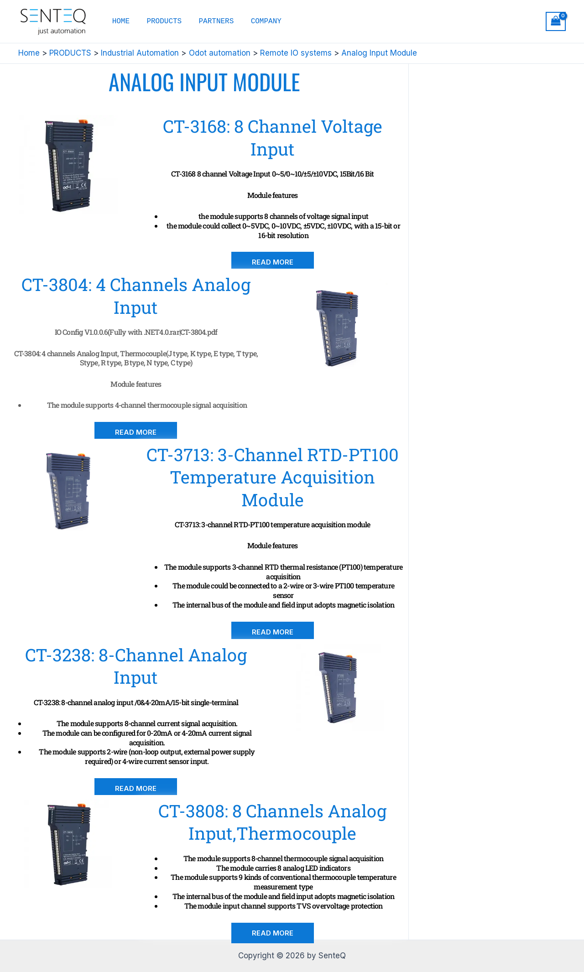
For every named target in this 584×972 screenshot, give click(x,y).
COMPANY (257, 21)
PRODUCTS (160, 21)
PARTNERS (210, 21)
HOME (119, 21)
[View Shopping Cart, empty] (556, 21)
